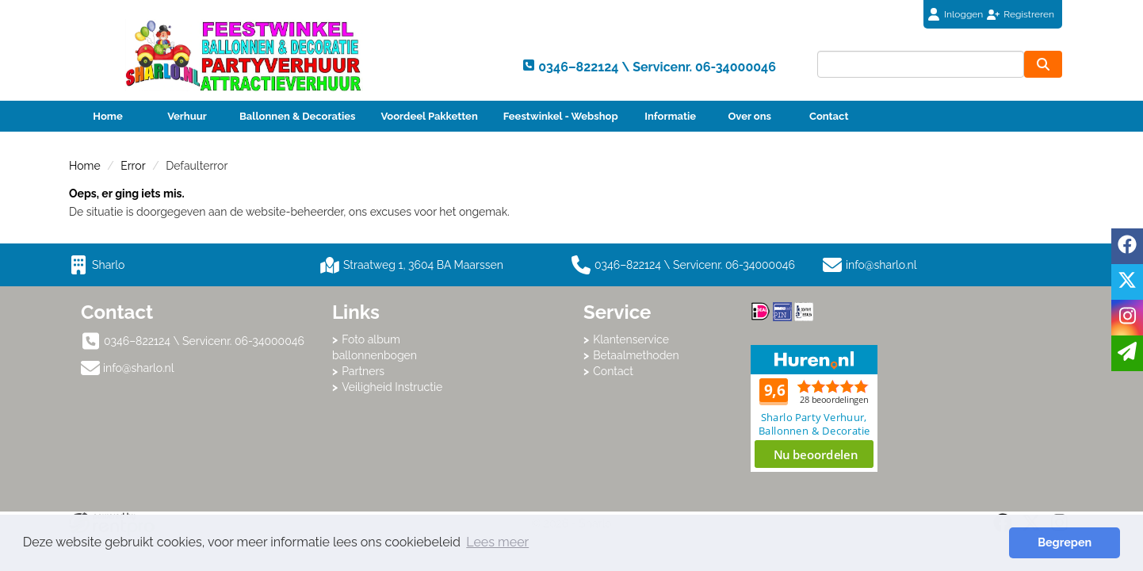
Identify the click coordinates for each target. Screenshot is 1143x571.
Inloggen (963, 14)
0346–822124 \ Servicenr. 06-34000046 (683, 264)
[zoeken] (1043, 64)
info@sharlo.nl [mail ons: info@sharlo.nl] (138, 368)
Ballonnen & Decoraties (297, 116)
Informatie (670, 116)
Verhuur (187, 116)
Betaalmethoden (636, 355)
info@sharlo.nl (881, 264)
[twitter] (1127, 282)
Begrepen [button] (1064, 542)
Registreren (1028, 14)
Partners (363, 371)
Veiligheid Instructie (392, 387)
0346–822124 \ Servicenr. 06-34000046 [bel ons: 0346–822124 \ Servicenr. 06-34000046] (204, 341)
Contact (828, 116)
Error (132, 165)
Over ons (749, 116)
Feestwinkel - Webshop (560, 116)
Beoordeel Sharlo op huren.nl (814, 408)
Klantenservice (631, 339)
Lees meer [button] (497, 542)
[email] (1127, 353)
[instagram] (1127, 317)
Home (107, 116)
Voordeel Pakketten (428, 116)
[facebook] (1127, 246)
